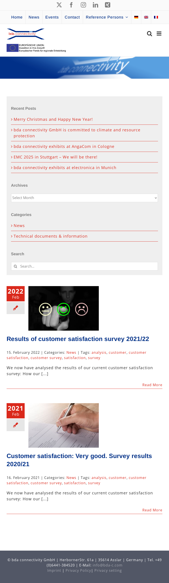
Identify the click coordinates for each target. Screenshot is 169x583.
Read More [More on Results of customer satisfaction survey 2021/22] (152, 384)
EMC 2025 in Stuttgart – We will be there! (55, 157)
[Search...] (84, 266)
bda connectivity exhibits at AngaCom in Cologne (64, 146)
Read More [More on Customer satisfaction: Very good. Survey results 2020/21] (152, 510)
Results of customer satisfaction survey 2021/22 (78, 338)
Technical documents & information (51, 236)
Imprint (54, 570)
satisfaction (75, 357)
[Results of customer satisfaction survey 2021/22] (63, 308)
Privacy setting (108, 570)
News (71, 352)
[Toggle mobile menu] (159, 33)
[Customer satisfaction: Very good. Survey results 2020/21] (63, 425)
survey (94, 357)
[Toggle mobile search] (149, 33)
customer (118, 352)
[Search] (15, 266)
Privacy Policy (78, 570)
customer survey (46, 357)
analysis (99, 352)
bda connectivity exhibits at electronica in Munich (65, 167)
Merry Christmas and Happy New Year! (53, 119)
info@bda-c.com (108, 565)
